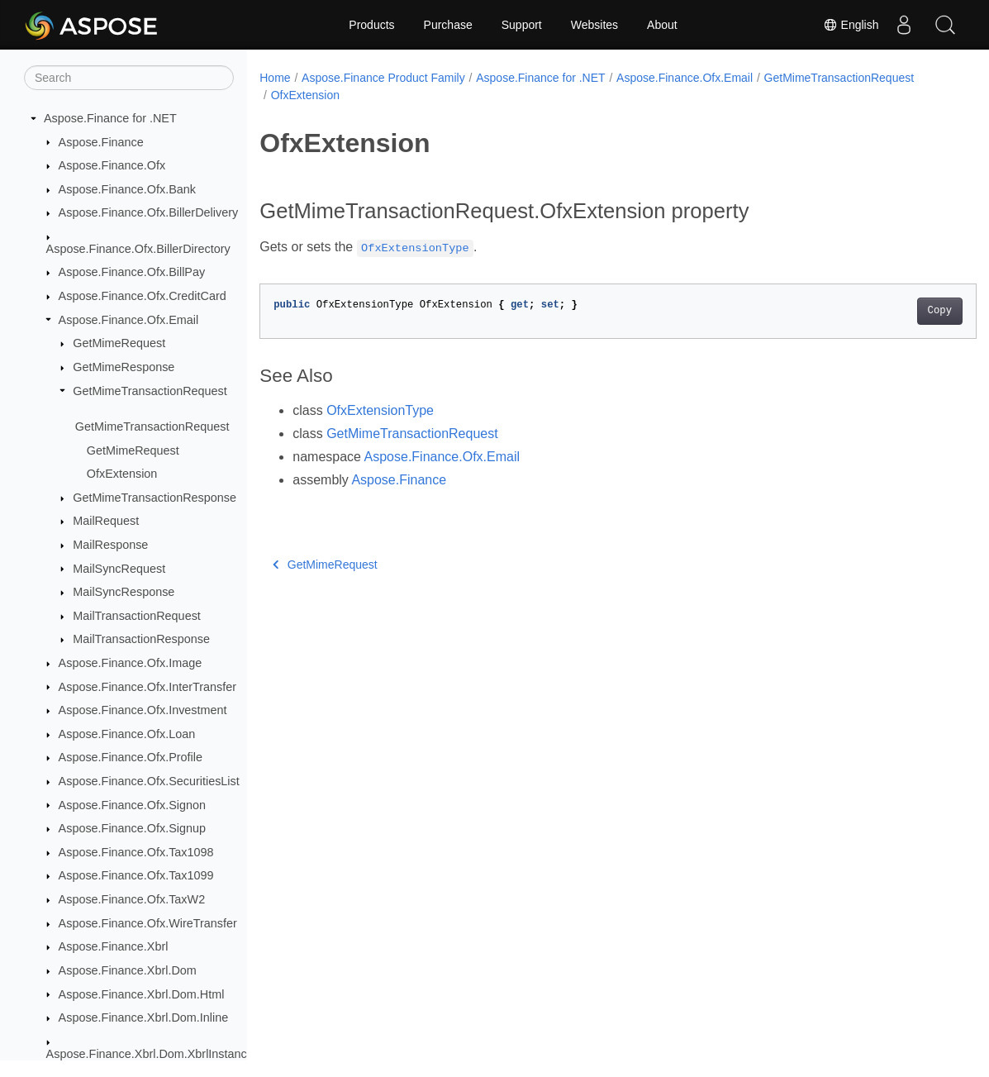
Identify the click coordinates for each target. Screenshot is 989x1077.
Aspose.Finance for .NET (110, 118)
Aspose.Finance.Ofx (112, 165)
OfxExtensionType (380, 410)
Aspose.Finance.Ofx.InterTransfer (147, 686)
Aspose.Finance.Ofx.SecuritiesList (149, 781)
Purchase (448, 24)
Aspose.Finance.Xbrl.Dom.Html (142, 994)
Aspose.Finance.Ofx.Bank (127, 189)
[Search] (129, 77)
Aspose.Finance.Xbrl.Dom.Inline (144, 1017)
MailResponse (110, 544)
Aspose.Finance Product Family (383, 77)
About (662, 24)
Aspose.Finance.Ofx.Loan (127, 734)
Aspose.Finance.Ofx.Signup (132, 828)
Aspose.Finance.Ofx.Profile (130, 757)
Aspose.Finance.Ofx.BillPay (132, 272)
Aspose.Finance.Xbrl (114, 946)
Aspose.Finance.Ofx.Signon (132, 805)
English (851, 24)
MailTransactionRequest (137, 615)
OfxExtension (122, 473)
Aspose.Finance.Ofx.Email (129, 319)
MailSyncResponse (123, 591)
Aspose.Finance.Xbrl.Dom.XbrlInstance (150, 1053)
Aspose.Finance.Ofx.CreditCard (142, 296)
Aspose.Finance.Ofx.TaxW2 (132, 899)
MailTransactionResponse (141, 639)
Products (371, 24)
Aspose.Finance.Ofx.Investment (143, 710)
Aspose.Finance (101, 142)
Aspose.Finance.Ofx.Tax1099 (136, 875)
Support (522, 24)
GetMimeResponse (123, 367)
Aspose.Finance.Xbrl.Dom (128, 970)
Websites (594, 24)
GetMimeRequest (119, 343)
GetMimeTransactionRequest (150, 391)
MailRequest (106, 520)
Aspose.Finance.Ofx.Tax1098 (136, 852)
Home (274, 77)
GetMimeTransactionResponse (154, 497)
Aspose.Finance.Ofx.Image (130, 663)
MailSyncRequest (119, 568)
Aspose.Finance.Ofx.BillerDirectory (138, 248)
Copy (889, 311)
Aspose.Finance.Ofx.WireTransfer (148, 923)
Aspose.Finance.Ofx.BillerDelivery (149, 212)
